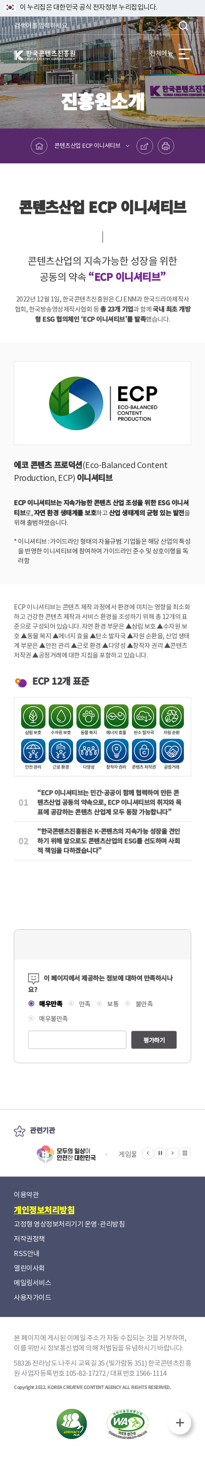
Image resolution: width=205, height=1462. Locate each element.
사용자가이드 (32, 1297)
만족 (84, 1004)
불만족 (143, 1004)
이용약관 (26, 1194)
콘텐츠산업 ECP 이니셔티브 (87, 146)
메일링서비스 (32, 1282)
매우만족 (50, 1003)
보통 (112, 1004)
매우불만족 (53, 1019)
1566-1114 (151, 1373)
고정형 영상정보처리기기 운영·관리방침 (69, 1224)
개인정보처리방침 (44, 1210)
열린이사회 (29, 1268)
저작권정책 (29, 1238)
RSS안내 (27, 1253)
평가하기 (154, 1040)
